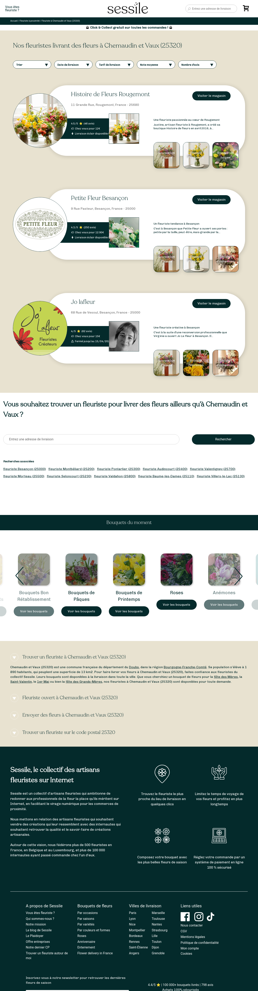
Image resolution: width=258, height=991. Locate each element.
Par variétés (85, 924)
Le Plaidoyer (34, 936)
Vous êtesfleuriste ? (12, 8)
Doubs (134, 667)
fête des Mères (226, 677)
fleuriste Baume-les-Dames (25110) (166, 476)
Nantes (157, 924)
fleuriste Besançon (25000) (24, 469)
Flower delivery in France (95, 953)
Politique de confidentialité (200, 943)
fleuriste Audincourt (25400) (165, 469)
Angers (134, 953)
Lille (155, 936)
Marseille (158, 913)
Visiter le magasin (212, 96)
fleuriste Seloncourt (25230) (69, 476)
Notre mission (36, 924)
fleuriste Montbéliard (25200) (71, 469)
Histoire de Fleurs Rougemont (110, 94)
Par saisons (85, 919)
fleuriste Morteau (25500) (23, 476)
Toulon (157, 942)
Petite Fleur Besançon (99, 198)
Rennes (134, 942)
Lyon (132, 919)
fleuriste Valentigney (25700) (212, 469)
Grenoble (158, 953)
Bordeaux (136, 936)
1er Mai (43, 682)
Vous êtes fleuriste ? (40, 913)
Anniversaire (86, 942)
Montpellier (137, 930)
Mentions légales (193, 937)
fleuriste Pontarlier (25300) (118, 469)
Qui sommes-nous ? (40, 919)
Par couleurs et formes (93, 930)
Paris (132, 913)
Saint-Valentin (21, 682)
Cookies (186, 954)
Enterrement (86, 947)
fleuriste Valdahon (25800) (115, 476)
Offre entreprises (38, 942)
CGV (184, 931)
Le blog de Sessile (39, 930)
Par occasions (87, 913)
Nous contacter (192, 925)
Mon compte (190, 948)
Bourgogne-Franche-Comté (185, 667)
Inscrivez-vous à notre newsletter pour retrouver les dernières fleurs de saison (76, 980)
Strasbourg (159, 930)
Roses (224, 592)
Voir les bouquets (34, 611)
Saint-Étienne (138, 947)
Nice (132, 924)
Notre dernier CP (38, 947)
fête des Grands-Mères (84, 682)
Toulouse (158, 919)
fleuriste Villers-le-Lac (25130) (221, 476)
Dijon (155, 947)
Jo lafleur (83, 302)
